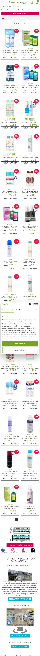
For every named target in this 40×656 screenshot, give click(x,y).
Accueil (3, 10)
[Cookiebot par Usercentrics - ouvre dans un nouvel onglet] (29, 304)
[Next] (23, 519)
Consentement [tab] (7, 310)
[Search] (18, 6)
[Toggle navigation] (2, 2)
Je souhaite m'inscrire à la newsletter (20, 545)
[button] (32, 2)
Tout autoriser (20, 343)
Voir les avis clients (20, 647)
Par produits (21, 10)
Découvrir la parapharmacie (20, 599)
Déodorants (30, 10)
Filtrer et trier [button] (20, 23)
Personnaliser (20, 350)
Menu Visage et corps (20, 13)
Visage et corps (11, 10)
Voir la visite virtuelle (20, 636)
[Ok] (38, 6)
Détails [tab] (18, 310)
